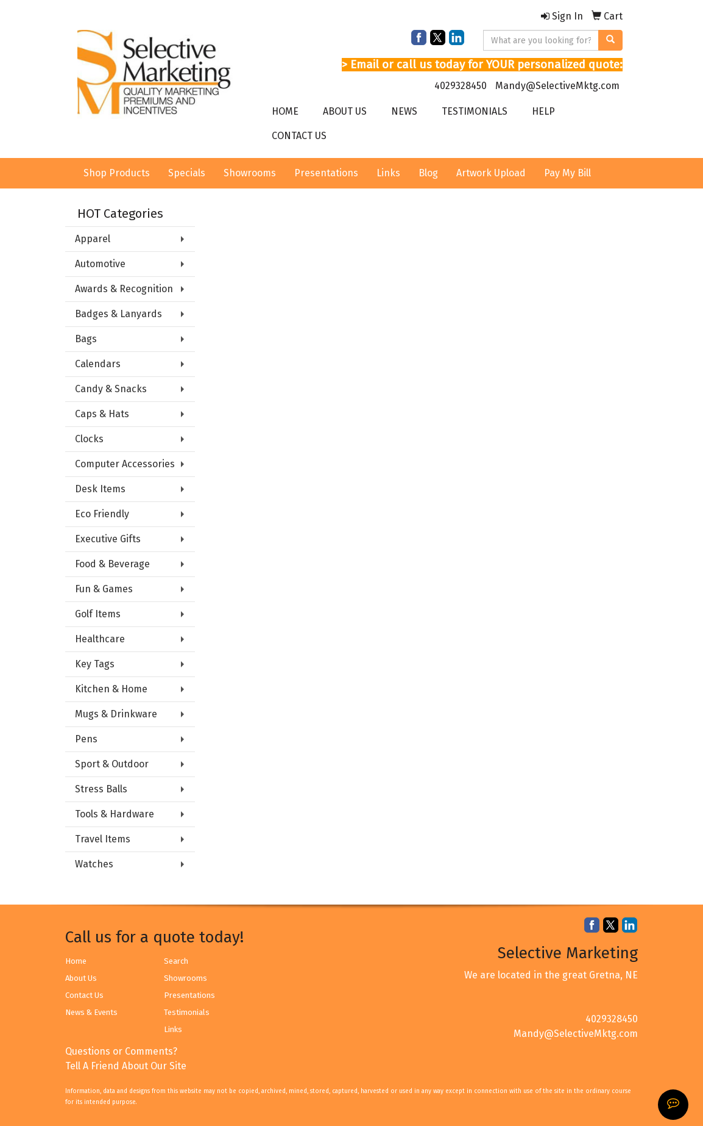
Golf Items (98, 614)
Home (76, 961)
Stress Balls (101, 789)
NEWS (404, 111)
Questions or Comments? (121, 1051)
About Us (81, 978)
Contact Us (84, 995)
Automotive (100, 264)
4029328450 (460, 85)
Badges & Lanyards (118, 314)
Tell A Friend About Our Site (125, 1066)
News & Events (91, 1012)
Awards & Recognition (124, 289)
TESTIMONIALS (474, 111)
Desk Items (100, 489)
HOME (285, 111)
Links (388, 173)
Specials (186, 173)
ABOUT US (345, 111)
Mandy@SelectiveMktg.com (557, 85)
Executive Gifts (108, 539)
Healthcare (100, 639)
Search (176, 961)
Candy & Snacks (111, 389)
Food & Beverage (112, 564)
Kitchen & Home (111, 689)
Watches (94, 864)
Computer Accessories (125, 464)
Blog (428, 173)
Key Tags (95, 664)
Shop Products (116, 173)
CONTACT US (299, 136)
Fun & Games (104, 589)
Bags (86, 339)
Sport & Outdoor (112, 764)
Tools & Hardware (114, 814)
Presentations (326, 173)
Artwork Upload (491, 173)
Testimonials (187, 1012)
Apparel (92, 239)
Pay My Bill (567, 173)
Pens (86, 739)
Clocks (89, 439)
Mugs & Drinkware (116, 714)
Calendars (98, 364)
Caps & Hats (102, 414)
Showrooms (250, 173)
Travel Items (102, 839)
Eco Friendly (102, 514)
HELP (543, 111)
